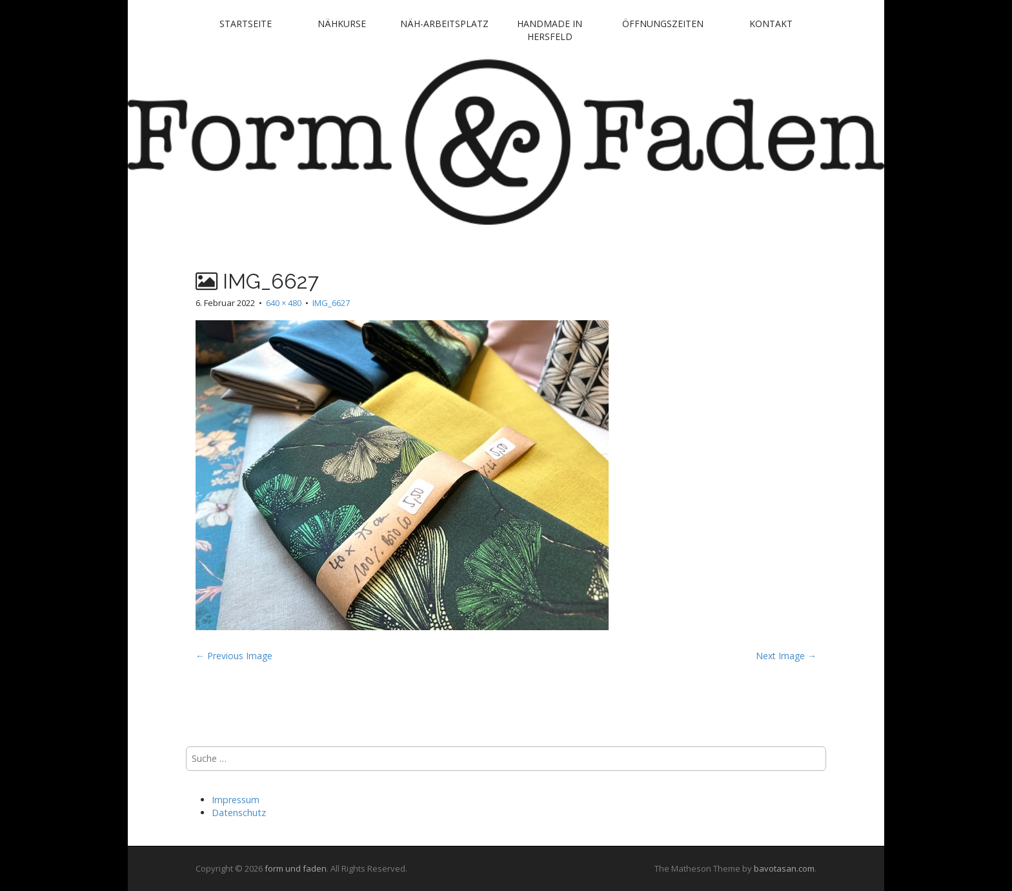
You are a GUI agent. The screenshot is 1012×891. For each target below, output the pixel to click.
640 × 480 (283, 303)
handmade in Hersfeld (549, 30)
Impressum (235, 800)
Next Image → (786, 656)
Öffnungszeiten (662, 23)
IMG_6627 (331, 303)
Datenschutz (239, 812)
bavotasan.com (784, 868)
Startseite (245, 23)
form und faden (296, 868)
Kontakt (771, 23)
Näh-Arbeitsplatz (444, 23)
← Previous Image (234, 656)
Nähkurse (342, 23)
